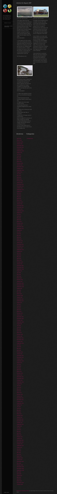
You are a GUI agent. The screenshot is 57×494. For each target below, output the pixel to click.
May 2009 (19, 463)
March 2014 (19, 371)
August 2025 (19, 152)
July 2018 (19, 290)
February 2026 (20, 141)
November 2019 (20, 267)
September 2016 (20, 321)
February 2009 (20, 464)
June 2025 (19, 156)
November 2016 (20, 318)
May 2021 (19, 235)
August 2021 (19, 230)
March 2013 (19, 392)
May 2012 (19, 410)
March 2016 (19, 332)
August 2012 (19, 404)
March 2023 (19, 200)
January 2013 (19, 396)
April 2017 (19, 309)
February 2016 (20, 334)
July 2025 (19, 154)
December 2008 (20, 466)
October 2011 (19, 422)
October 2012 (19, 401)
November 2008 (20, 468)
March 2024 (19, 179)
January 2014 (19, 374)
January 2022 (19, 224)
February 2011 (20, 436)
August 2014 (19, 362)
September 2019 (20, 269)
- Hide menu (6, 492)
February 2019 (20, 279)
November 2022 (20, 207)
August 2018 (19, 288)
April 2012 (19, 411)
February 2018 (20, 295)
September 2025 (20, 150)
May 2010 (19, 452)
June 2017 (19, 306)
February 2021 (20, 240)
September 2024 (20, 170)
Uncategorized (30, 138)
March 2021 (19, 239)
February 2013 (20, 394)
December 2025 (20, 145)
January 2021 (19, 242)
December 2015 (20, 337)
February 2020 (20, 261)
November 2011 (20, 420)
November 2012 (20, 399)
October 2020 (20, 247)
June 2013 (19, 387)
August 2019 (19, 270)
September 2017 (20, 300)
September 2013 (20, 382)
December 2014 (20, 355)
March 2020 (19, 260)
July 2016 (19, 325)
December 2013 (20, 376)
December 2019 (20, 265)
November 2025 (20, 147)
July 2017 (19, 304)
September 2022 (20, 210)
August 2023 (19, 191)
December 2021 (20, 226)
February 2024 (20, 180)
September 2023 (20, 189)
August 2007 (19, 475)
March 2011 (19, 434)
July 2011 (19, 427)
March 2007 (19, 480)
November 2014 (20, 357)
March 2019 (19, 277)
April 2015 (19, 350)
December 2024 (20, 166)
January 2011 (19, 438)
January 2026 (19, 143)
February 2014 (20, 373)
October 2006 (20, 484)
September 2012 (20, 403)
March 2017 (19, 311)
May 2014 (19, 367)
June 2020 (19, 254)
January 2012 (19, 417)
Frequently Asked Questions (8, 26)
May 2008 (19, 471)
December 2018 (20, 283)
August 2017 (19, 302)
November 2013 (20, 378)
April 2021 (19, 237)
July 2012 (19, 406)
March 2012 (19, 413)
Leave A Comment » (24, 18)
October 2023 (20, 187)
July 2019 (19, 272)
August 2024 (19, 171)
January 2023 (19, 203)
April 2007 (19, 479)
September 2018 (20, 286)
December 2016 (20, 316)
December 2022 (20, 205)
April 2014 (19, 369)
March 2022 (19, 221)
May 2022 (19, 217)
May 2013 (19, 389)
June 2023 (19, 194)
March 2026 (19, 140)
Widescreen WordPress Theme (22, 490)
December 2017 (20, 299)
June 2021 (19, 233)
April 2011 (19, 433)
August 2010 (19, 447)
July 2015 (19, 344)
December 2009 (20, 461)
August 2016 (19, 323)
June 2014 (19, 366)
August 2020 (19, 251)
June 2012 (19, 408)
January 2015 (19, 353)
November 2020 (20, 246)
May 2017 (19, 307)
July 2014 (19, 364)
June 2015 (19, 346)
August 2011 (19, 426)
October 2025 (20, 149)
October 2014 (19, 359)
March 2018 (19, 293)
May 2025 (19, 157)
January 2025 (19, 164)
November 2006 (20, 482)
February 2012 (20, 415)
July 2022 (19, 214)
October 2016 (19, 320)
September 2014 (20, 360)
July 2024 (19, 173)
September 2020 (20, 249)
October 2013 (19, 380)
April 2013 (19, 390)
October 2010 (19, 443)
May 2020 (19, 256)
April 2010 (19, 454)
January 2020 (19, 263)
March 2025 (19, 161)
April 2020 (19, 258)
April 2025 (19, 159)
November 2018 (20, 284)
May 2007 (19, 477)
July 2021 (19, 231)
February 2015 (20, 351)
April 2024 (19, 177)
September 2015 (20, 343)
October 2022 (20, 209)
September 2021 (20, 228)
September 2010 (20, 445)
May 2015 (19, 348)
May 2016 (19, 329)
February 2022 (20, 223)
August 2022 (19, 212)
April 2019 (19, 276)
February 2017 (20, 313)
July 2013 (19, 385)
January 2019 (19, 281)
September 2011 (20, 424)
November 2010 (20, 442)
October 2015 (19, 341)
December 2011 (20, 419)
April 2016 (19, 330)
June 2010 (19, 450)
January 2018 (19, 297)
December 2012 (20, 397)
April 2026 (19, 138)
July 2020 (19, 253)
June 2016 (19, 327)
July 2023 (19, 193)
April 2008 (19, 473)
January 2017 (19, 314)
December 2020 (20, 244)
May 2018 (19, 291)
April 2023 (19, 198)
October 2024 (20, 168)
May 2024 (19, 175)
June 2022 (19, 216)
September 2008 (20, 470)
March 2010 (19, 456)
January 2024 (19, 182)
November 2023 (20, 186)
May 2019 (19, 274)
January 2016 (19, 336)
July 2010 (19, 449)
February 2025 (20, 163)
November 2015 (20, 339)
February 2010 (20, 457)
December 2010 (20, 440)
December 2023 (20, 184)
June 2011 (19, 429)
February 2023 (20, 201)
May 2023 (19, 196)
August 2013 (19, 383)
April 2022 (19, 219)
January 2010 (19, 459)
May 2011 (19, 431)
